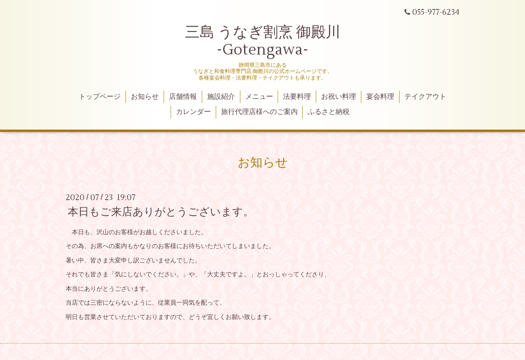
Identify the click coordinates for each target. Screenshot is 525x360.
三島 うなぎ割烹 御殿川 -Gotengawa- (262, 41)
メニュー (259, 96)
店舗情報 (183, 96)
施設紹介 (221, 96)
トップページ (100, 96)
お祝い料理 (338, 96)
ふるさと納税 (328, 111)
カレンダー (193, 111)
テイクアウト (425, 96)
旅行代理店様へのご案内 (259, 111)
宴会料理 (380, 96)
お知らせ (145, 96)
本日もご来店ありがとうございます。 (161, 212)
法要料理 (297, 96)
